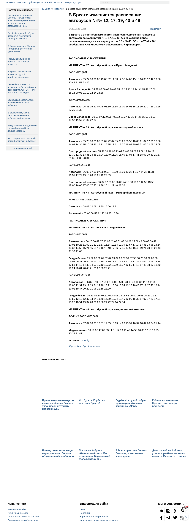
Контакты (85, 513)
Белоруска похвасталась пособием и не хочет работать (20, 103)
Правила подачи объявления (23, 520)
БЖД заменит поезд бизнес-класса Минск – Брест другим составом (22, 128)
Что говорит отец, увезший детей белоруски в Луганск (22, 139)
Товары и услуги (72, 2)
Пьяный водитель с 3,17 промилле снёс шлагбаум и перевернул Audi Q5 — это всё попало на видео (22, 88)
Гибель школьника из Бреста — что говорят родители (19, 61)
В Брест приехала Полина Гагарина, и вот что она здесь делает (21, 49)
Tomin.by (85, 340)
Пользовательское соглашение (24, 516)
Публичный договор (18, 513)
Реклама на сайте (17, 509)
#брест (72, 346)
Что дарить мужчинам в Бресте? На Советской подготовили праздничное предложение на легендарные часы (21, 20)
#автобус (81, 346)
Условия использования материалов (99, 520)
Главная (10, 2)
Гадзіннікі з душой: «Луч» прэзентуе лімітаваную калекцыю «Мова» (21, 36)
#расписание (94, 346)
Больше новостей (22, 148)
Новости (21, 2)
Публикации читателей (40, 2)
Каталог (58, 2)
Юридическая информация (94, 516)
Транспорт (155, 29)
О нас (83, 509)
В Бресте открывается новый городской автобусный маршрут (19, 74)
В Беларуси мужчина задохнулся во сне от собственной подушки (19, 115)
